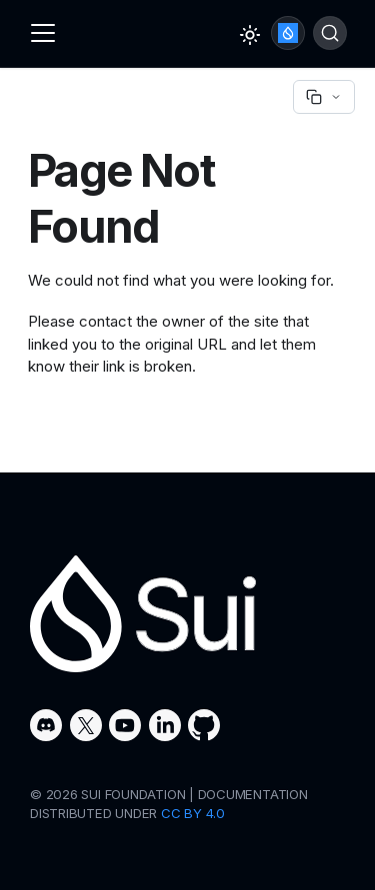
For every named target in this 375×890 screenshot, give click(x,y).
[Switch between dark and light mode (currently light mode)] (250, 35)
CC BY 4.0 (193, 813)
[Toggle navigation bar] (43, 33)
